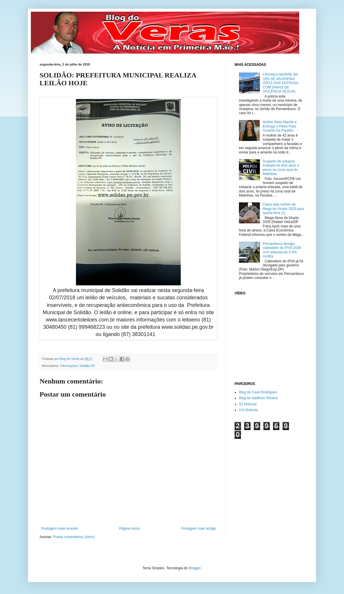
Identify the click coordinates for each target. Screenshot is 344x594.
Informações (68, 365)
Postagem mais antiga (198, 528)
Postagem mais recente (59, 528)
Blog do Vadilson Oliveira (258, 398)
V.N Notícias (248, 410)
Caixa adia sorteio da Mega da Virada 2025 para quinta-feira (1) (283, 208)
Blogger (195, 568)
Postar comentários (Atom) (74, 537)
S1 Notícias (248, 404)
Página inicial (129, 528)
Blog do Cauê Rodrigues (258, 392)
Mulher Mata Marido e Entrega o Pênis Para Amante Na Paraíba (280, 126)
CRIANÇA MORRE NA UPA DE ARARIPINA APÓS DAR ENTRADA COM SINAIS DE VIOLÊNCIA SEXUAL (280, 83)
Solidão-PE (87, 365)
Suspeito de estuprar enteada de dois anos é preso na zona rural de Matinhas (281, 167)
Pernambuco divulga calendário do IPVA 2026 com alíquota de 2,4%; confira (282, 250)
